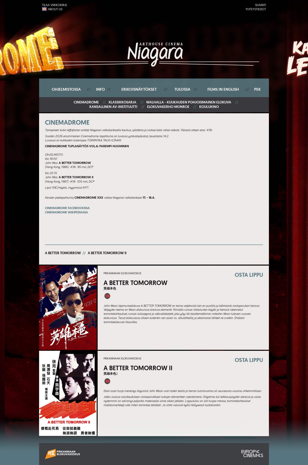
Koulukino (209, 107)
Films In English (223, 89)
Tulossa (182, 89)
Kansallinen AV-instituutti (113, 107)
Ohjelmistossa (66, 89)
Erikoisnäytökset (139, 89)
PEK (257, 89)
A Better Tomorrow (63, 253)
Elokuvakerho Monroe (168, 107)
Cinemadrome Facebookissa (67, 210)
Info (100, 89)
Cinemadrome (86, 102)
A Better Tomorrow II (107, 253)
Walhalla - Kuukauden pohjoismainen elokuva (188, 102)
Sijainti (260, 5)
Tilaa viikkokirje (54, 5)
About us (55, 9)
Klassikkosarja (122, 102)
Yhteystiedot (256, 9)
